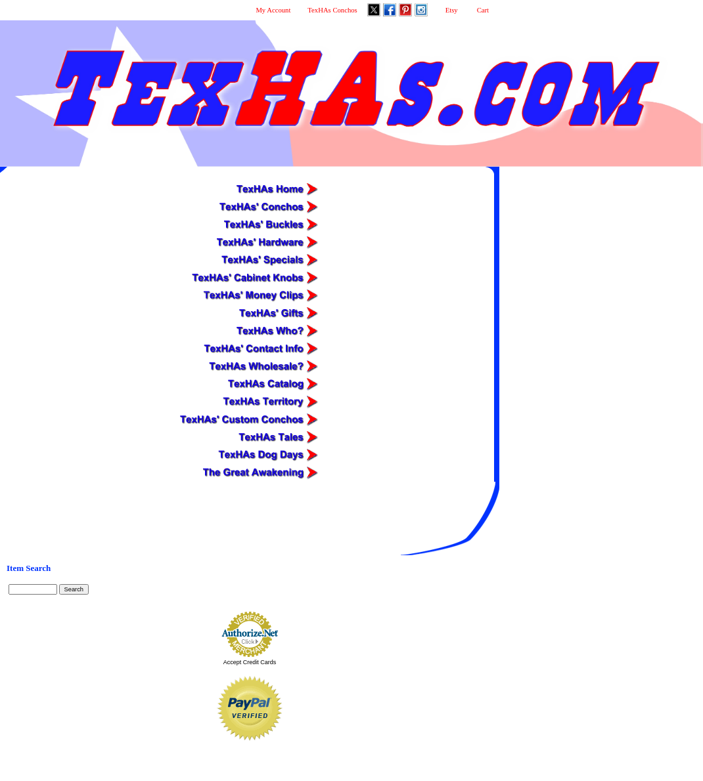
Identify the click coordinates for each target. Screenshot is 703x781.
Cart (483, 10)
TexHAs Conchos (332, 10)
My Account (273, 10)
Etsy (451, 10)
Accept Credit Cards (250, 662)
